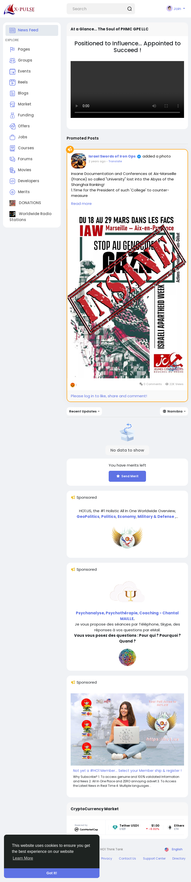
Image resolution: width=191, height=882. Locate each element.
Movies (20, 170)
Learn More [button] (23, 858)
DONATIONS (25, 203)
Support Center (154, 858)
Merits (19, 192)
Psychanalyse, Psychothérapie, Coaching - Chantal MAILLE (127, 615)
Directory (179, 858)
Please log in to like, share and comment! (109, 396)
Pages (19, 50)
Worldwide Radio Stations (30, 216)
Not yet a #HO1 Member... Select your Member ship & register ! (127, 770)
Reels (18, 82)
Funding (21, 115)
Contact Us (127, 858)
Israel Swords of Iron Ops (112, 156)
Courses (21, 148)
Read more (81, 203)
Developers (24, 181)
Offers (19, 126)
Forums (21, 159)
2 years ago (97, 161)
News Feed (23, 30)
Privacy (106, 858)
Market (20, 104)
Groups (20, 61)
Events (20, 72)
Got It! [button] (52, 873)
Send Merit (127, 476)
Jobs (18, 137)
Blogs (19, 93)
